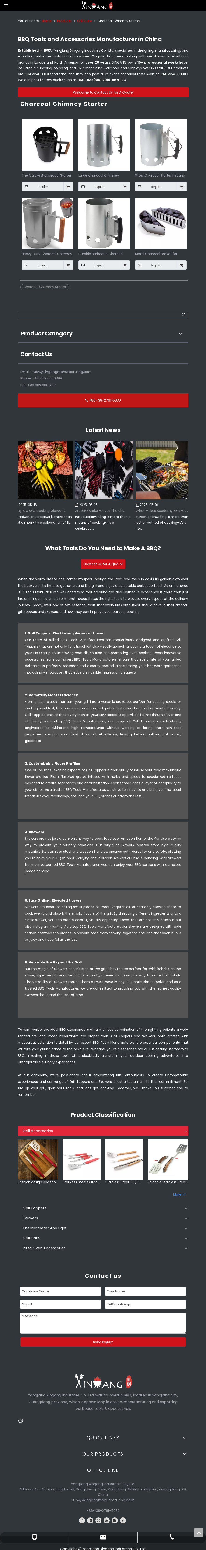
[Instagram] (115, 1520)
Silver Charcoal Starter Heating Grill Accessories (160, 175)
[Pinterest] (123, 1520)
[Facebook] (82, 1520)
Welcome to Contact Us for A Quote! (103, 92)
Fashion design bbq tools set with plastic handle (38, 1182)
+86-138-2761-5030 (103, 400)
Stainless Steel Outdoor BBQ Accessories (82, 1182)
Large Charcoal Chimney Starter (98, 175)
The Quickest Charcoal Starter (46, 175)
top (198, 1532)
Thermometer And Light (45, 1228)
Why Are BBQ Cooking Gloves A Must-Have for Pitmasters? (43, 510)
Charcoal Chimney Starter (44, 287)
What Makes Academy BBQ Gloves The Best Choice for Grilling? (164, 510)
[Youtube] (107, 1520)
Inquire (35, 186)
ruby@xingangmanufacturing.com (62, 371)
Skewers (30, 1218)
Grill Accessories (38, 1131)
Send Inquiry (103, 1342)
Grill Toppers (34, 1208)
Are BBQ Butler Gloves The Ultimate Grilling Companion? (103, 510)
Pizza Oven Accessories (44, 1248)
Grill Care (31, 1238)
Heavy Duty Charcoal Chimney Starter (47, 254)
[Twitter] (98, 1520)
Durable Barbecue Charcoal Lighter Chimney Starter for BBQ (100, 254)
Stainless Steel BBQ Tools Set (124, 1182)
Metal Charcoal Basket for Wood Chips (156, 254)
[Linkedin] (90, 1520)
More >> (179, 1194)
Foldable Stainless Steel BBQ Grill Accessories (168, 1182)
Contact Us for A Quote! (103, 564)
